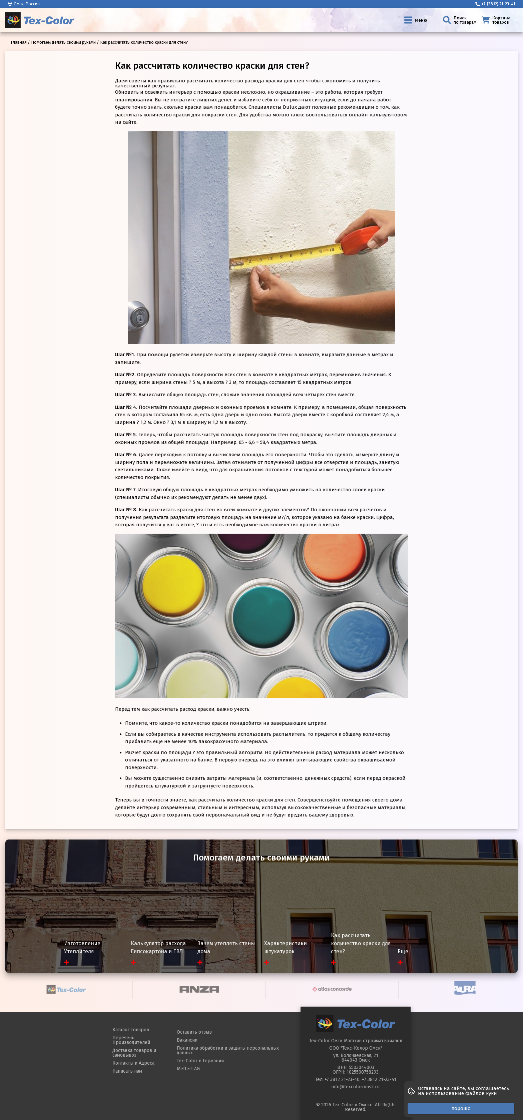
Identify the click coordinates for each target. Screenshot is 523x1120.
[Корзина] (498, 20)
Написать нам (127, 1071)
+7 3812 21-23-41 (379, 1079)
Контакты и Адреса (133, 1063)
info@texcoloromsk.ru (356, 1087)
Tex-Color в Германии (200, 1061)
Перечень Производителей (131, 1040)
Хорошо (461, 1108)
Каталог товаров (130, 1030)
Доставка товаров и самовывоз (134, 1053)
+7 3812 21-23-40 (342, 1079)
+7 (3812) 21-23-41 (495, 3)
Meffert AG (188, 1069)
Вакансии (187, 1040)
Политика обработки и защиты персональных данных (228, 1050)
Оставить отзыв (194, 1032)
